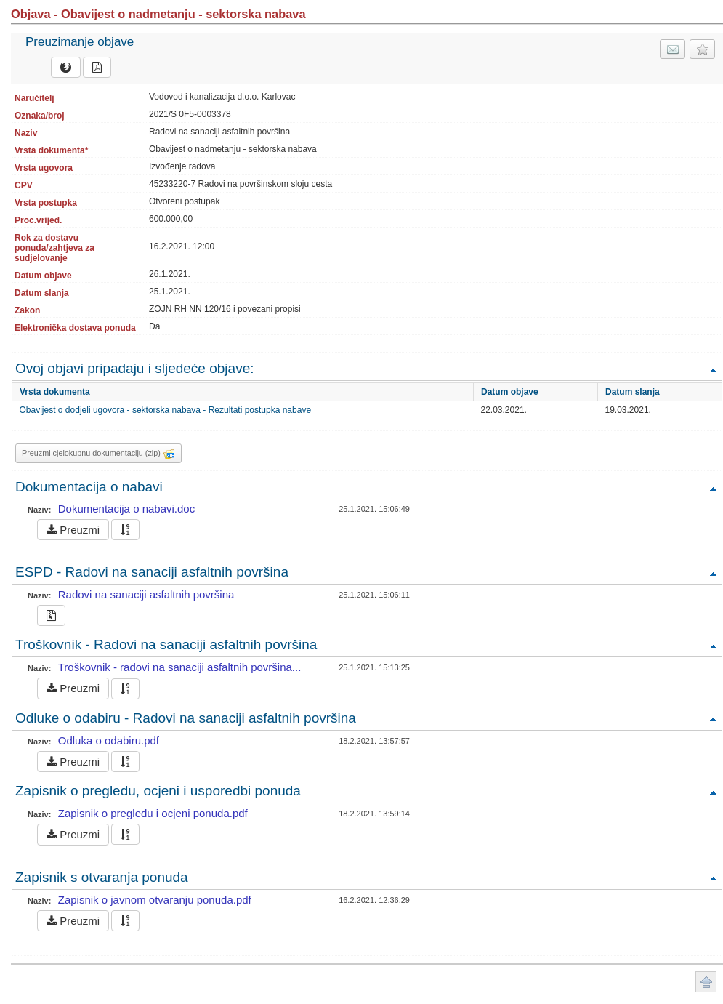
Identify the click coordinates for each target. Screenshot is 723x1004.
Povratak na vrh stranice (705, 981)
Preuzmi (73, 529)
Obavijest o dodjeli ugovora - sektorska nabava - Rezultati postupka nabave (166, 410)
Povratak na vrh (712, 370)
